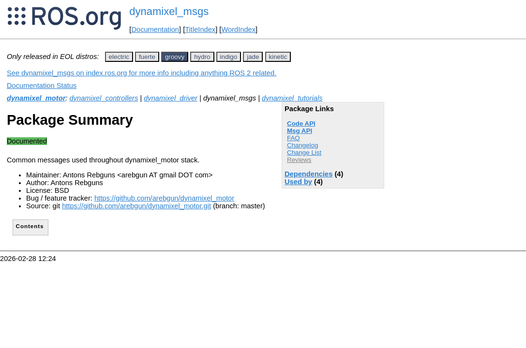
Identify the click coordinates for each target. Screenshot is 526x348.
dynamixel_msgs (169, 11)
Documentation (155, 29)
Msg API (299, 130)
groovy (174, 56)
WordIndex (238, 29)
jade (253, 56)
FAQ (293, 138)
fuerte (147, 56)
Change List (304, 152)
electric (119, 56)
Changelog (302, 145)
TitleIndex (200, 29)
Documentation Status (41, 85)
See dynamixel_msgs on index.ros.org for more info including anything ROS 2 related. (141, 73)
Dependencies (308, 174)
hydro (202, 56)
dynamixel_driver (170, 98)
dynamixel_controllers (104, 98)
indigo (229, 56)
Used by (298, 182)
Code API (301, 123)
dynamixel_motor (36, 98)
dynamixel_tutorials (292, 98)
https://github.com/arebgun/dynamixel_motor (164, 198)
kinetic (278, 56)
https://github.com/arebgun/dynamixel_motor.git (136, 206)
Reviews (299, 159)
